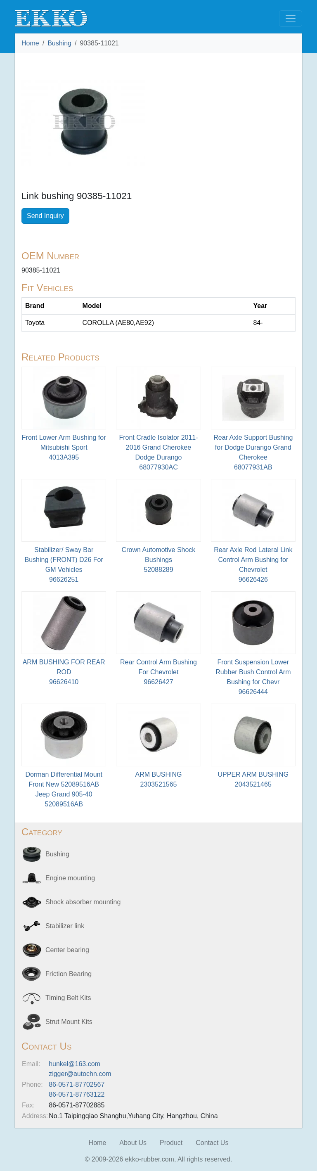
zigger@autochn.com (80, 1073)
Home (30, 43)
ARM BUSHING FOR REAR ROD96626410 (64, 672)
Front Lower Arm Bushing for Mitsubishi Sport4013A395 (64, 447)
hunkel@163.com (74, 1063)
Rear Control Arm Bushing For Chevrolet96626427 (158, 672)
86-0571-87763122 (76, 1094)
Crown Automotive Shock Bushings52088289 (159, 559)
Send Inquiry (45, 215)
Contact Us (212, 1142)
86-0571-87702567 (76, 1084)
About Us (133, 1142)
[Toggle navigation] (290, 18)
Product (171, 1142)
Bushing (59, 43)
